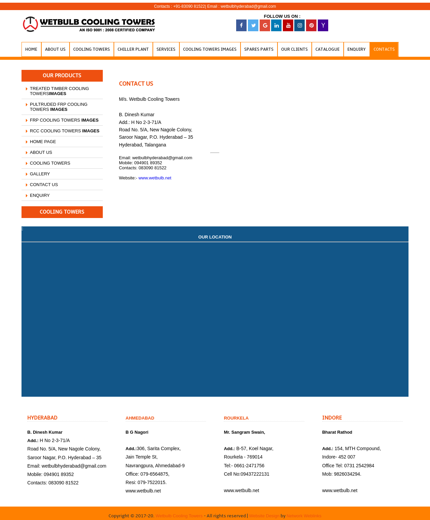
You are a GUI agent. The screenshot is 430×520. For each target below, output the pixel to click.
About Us (55, 49)
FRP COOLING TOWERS (64, 120)
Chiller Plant (133, 49)
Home (31, 49)
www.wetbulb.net (154, 177)
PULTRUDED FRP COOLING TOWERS (58, 107)
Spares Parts (258, 49)
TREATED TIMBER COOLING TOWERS (59, 91)
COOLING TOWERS (50, 163)
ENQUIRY (40, 195)
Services (166, 49)
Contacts (384, 49)
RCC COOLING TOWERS (64, 130)
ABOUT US (41, 152)
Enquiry (356, 49)
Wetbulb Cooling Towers (180, 515)
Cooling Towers (91, 49)
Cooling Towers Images (209, 49)
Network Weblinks (304, 515)
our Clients (294, 49)
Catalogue (327, 49)
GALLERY (40, 173)
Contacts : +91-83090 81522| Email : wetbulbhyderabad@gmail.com (215, 6)
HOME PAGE (43, 141)
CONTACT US (44, 184)
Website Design (264, 515)
